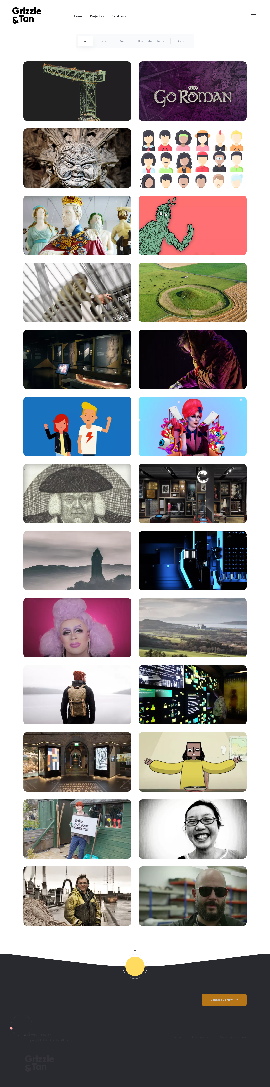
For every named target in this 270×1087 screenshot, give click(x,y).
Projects (97, 16)
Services (119, 16)
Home (78, 16)
